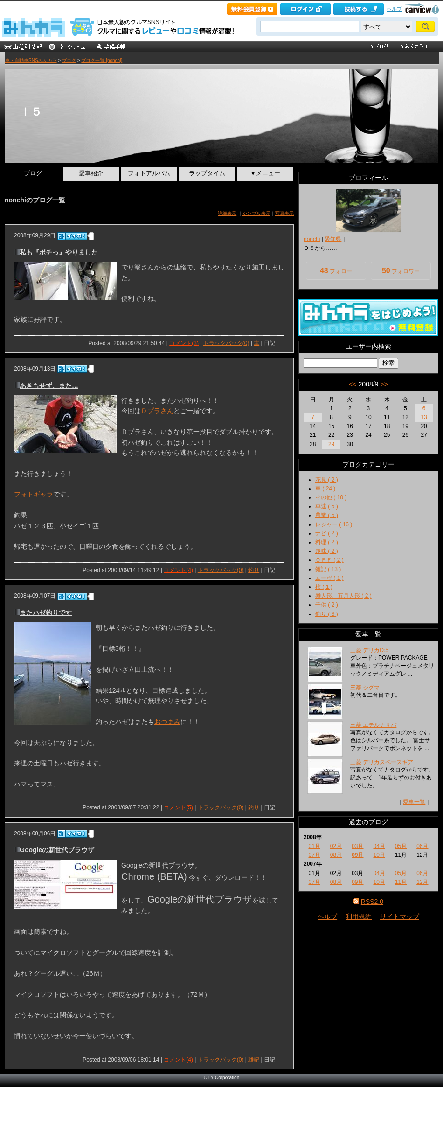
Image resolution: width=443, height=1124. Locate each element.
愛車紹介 (91, 173)
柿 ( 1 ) (323, 587)
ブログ (69, 60)
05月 (401, 846)
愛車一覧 (414, 802)
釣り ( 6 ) (326, 614)
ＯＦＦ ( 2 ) (329, 560)
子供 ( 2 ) (326, 604)
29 (331, 444)
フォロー (336, 271)
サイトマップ (399, 916)
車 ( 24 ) (325, 488)
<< (352, 384)
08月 (336, 855)
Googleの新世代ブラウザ (57, 850)
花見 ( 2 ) (326, 479)
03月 (357, 846)
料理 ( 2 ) (326, 542)
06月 (422, 846)
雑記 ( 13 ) (328, 569)
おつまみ (167, 721)
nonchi (312, 239)
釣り (253, 570)
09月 (357, 855)
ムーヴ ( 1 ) (329, 578)
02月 (336, 846)
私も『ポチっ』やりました (59, 252)
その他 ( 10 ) (330, 497)
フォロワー (401, 271)
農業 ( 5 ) (326, 515)
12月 (422, 882)
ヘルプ (394, 9)
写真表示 (284, 213)
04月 (379, 846)
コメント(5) (178, 807)
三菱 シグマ (365, 687)
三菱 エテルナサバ (373, 725)
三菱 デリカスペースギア (381, 762)
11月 (401, 882)
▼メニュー (265, 173)
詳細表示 (227, 213)
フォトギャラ (33, 494)
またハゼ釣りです (46, 612)
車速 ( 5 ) (326, 506)
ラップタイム (207, 173)
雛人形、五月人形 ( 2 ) (343, 596)
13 (424, 417)
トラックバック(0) (226, 343)
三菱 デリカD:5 (369, 650)
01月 (314, 846)
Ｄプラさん (157, 410)
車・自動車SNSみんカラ (31, 60)
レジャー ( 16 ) (333, 524)
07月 (314, 855)
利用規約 (359, 916)
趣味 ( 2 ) (326, 551)
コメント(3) (184, 343)
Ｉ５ (31, 111)
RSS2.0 (372, 901)
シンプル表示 (256, 213)
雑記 (253, 1059)
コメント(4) (178, 570)
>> (384, 384)
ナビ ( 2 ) (326, 533)
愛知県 (333, 239)
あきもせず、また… (49, 385)
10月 (379, 855)
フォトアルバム (149, 173)
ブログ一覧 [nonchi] (101, 60)
